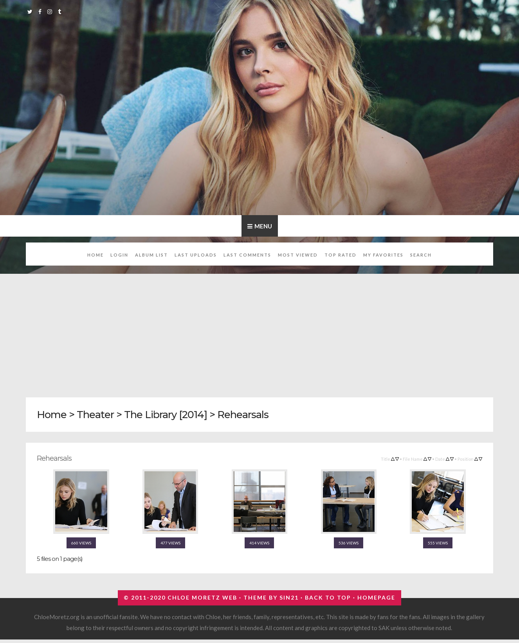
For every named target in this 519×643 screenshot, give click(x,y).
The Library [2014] (165, 414)
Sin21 (289, 597)
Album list (151, 254)
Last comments (247, 254)
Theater (95, 414)
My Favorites (383, 254)
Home (95, 254)
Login (119, 254)
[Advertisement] (261, 331)
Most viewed (298, 254)
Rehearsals (243, 414)
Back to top (328, 597)
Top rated (340, 254)
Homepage (376, 597)
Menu (263, 226)
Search (421, 254)
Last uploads (196, 254)
